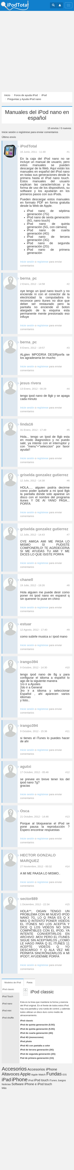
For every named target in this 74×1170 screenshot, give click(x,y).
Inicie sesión (9, 132)
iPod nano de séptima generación (48, 212)
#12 (67, 772)
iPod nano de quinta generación (48, 225)
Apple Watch (38, 1074)
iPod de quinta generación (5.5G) (37, 1024)
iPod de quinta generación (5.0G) (37, 1029)
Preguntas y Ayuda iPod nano (24, 99)
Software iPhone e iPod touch (32, 1084)
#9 (68, 629)
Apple (25, 1074)
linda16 (26, 424)
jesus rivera (30, 383)
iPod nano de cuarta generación (48, 232)
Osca (24, 811)
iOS (64, 1074)
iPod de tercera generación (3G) (37, 1049)
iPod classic (26, 1020)
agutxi (25, 766)
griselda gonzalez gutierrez (44, 475)
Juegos (62, 1080)
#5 (68, 429)
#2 (68, 283)
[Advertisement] (37, 51)
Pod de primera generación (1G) (37, 1058)
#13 (67, 816)
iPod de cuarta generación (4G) (36, 1033)
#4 (68, 388)
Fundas (54, 1073)
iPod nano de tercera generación (48, 238)
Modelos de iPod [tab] (12, 982)
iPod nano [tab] (7, 1003)
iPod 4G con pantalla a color (35, 1045)
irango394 (29, 662)
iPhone (19, 1079)
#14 (67, 866)
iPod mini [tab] (6, 1010)
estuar (25, 624)
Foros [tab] (29, 982)
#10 (67, 667)
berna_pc (28, 278)
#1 (68, 151)
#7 (68, 534)
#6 (68, 480)
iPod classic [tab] (8, 989)
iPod (44, 95)
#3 (68, 347)
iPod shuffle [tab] (8, 1017)
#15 (67, 904)
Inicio (7, 95)
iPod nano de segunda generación (48, 244)
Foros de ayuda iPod (26, 95)
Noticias (6, 1084)
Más (4, 1088)
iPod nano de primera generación (48, 251)
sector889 (29, 899)
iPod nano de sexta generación (48, 217)
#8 (68, 585)
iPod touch (41, 1080)
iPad (6, 1079)
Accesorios (14, 1069)
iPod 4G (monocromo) (32, 1037)
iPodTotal (28, 146)
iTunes (53, 1080)
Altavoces (10, 1074)
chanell (26, 580)
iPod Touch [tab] (7, 996)
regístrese (24, 132)
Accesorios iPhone (42, 1069)
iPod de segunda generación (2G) (38, 1054)
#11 (67, 731)
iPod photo (26, 1041)
